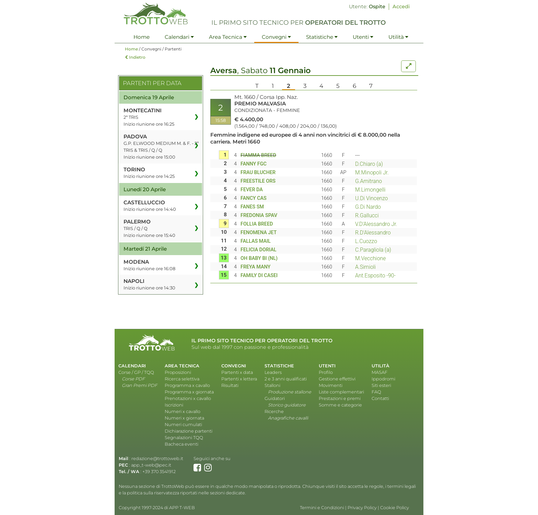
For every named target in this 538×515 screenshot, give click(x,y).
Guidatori (275, 398)
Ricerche (274, 411)
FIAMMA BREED (258, 155)
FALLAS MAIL (256, 241)
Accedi (401, 6)
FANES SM (252, 207)
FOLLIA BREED (257, 224)
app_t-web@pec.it (151, 465)
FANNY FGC (254, 164)
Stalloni (272, 385)
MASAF (379, 372)
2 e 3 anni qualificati (286, 378)
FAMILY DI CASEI (259, 275)
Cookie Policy (394, 507)
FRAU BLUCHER (258, 172)
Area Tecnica (228, 37)
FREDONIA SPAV (259, 215)
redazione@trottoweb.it (157, 458)
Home (141, 37)
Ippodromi (383, 378)
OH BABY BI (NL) (259, 258)
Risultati (229, 385)
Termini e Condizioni (322, 507)
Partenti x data (237, 372)
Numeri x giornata (184, 418)
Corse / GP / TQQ (136, 372)
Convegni (276, 37)
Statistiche (322, 37)
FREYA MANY (255, 267)
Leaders (273, 372)
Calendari (179, 37)
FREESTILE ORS (258, 181)
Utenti (363, 37)
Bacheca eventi (181, 444)
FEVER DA (252, 190)
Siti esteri (381, 385)
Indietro (135, 57)
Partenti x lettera (239, 378)
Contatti (380, 398)
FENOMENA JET (259, 233)
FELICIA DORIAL (259, 250)
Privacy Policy (362, 507)
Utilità (398, 37)
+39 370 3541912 (159, 471)
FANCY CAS (254, 198)
